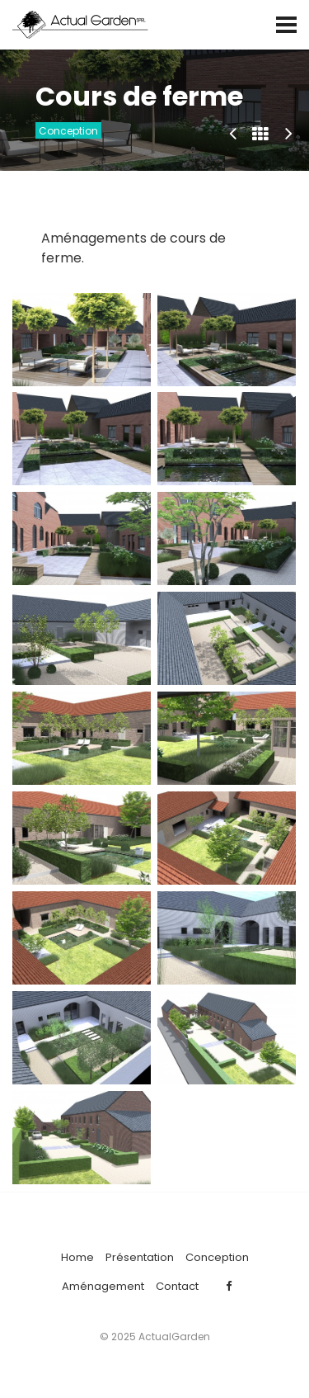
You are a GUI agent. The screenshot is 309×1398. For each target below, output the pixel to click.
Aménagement (103, 1286)
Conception (68, 131)
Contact (177, 1286)
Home (77, 1257)
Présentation (139, 1257)
